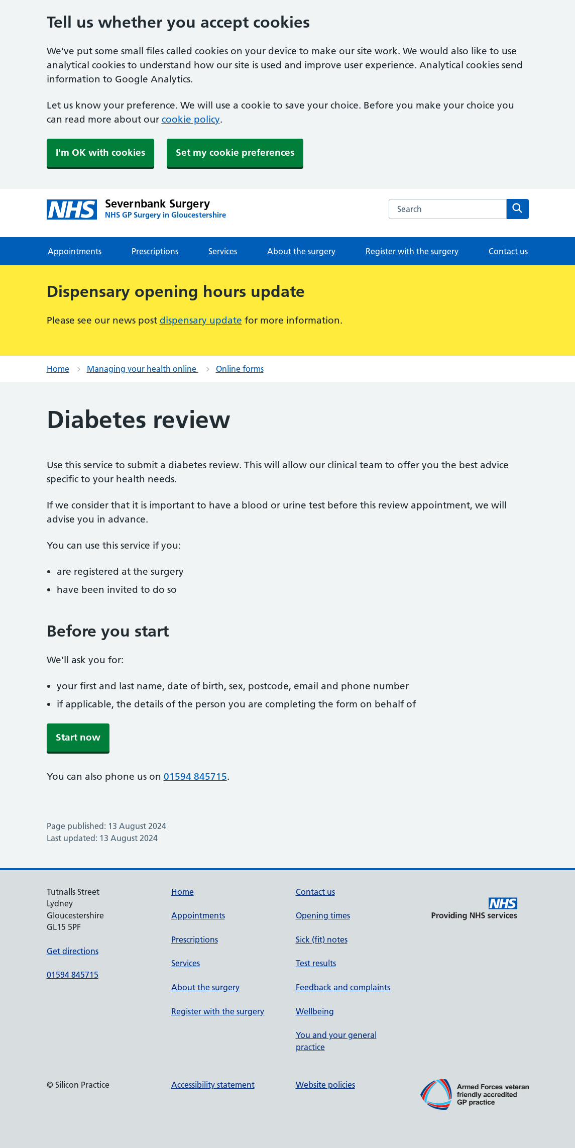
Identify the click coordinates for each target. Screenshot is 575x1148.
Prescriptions (155, 251)
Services (222, 251)
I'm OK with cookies (100, 152)
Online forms (240, 369)
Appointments (74, 251)
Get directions (72, 951)
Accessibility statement (213, 1085)
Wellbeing (315, 1011)
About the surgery (301, 251)
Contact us (508, 251)
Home (58, 369)
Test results (316, 963)
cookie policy (191, 119)
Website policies (325, 1085)
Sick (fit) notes (322, 939)
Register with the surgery (412, 251)
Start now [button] (78, 737)
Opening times (323, 915)
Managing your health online (142, 369)
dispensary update (201, 320)
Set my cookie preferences (235, 152)
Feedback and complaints (343, 987)
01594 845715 (195, 776)
